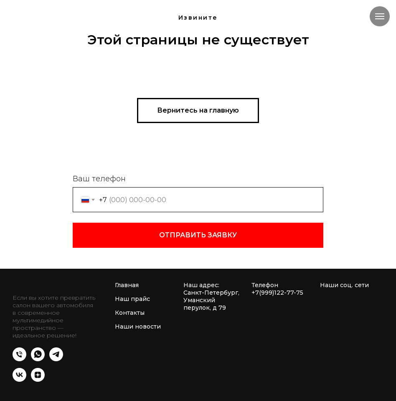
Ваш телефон (99, 178)
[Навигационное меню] (379, 16)
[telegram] (56, 358)
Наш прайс (132, 299)
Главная (127, 285)
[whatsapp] (38, 358)
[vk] (19, 379)
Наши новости (138, 326)
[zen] (38, 379)
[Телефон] (19, 358)
